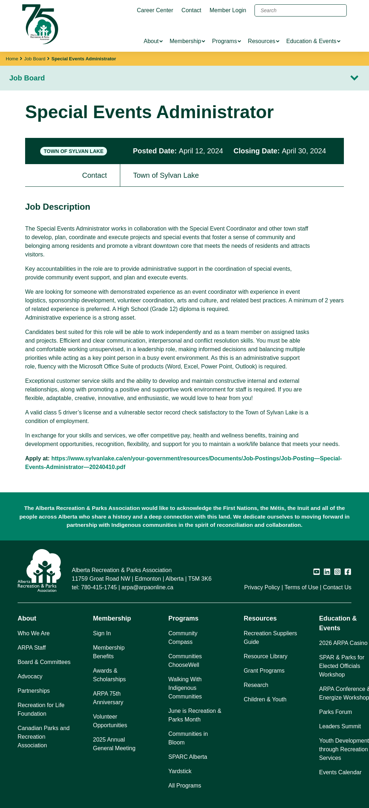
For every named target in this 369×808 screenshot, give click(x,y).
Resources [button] (260, 618)
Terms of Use (301, 587)
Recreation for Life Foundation (41, 709)
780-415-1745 (99, 587)
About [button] (27, 618)
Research (256, 685)
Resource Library (266, 656)
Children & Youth (265, 699)
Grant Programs (264, 671)
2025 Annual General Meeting (114, 744)
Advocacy (30, 676)
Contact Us (337, 587)
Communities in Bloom (188, 738)
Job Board (34, 58)
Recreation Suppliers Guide (270, 637)
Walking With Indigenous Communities (185, 688)
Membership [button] (112, 618)
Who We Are (34, 633)
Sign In (102, 633)
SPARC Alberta (187, 757)
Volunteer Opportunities (110, 721)
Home (12, 58)
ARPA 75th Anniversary (108, 698)
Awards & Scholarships (109, 675)
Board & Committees (44, 662)
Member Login (228, 10)
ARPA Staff (32, 648)
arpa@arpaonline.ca (147, 587)
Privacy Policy (262, 587)
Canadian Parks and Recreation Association (44, 736)
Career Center (155, 10)
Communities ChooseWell (185, 660)
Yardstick (180, 771)
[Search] (300, 10)
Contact (191, 10)
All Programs (184, 786)
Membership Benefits (109, 652)
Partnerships (34, 691)
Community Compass (182, 637)
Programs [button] (183, 618)
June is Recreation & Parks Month (194, 715)
